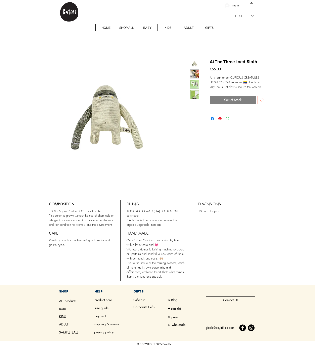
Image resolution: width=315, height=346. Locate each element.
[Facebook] (242, 327)
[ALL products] (76, 301)
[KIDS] (76, 317)
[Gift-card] (150, 300)
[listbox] (244, 16)
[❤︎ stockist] (185, 309)
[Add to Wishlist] (262, 100)
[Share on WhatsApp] (227, 118)
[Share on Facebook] (212, 118)
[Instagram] (251, 327)
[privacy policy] (111, 332)
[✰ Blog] (185, 300)
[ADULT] (76, 324)
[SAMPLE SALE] (76, 332)
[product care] (111, 300)
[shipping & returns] (111, 324)
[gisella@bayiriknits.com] (220, 327)
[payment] (104, 316)
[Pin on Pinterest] (220, 118)
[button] (251, 4)
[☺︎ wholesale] (177, 325)
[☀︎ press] (175, 317)
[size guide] (112, 308)
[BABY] (76, 309)
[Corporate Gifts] (150, 307)
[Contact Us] (230, 300)
